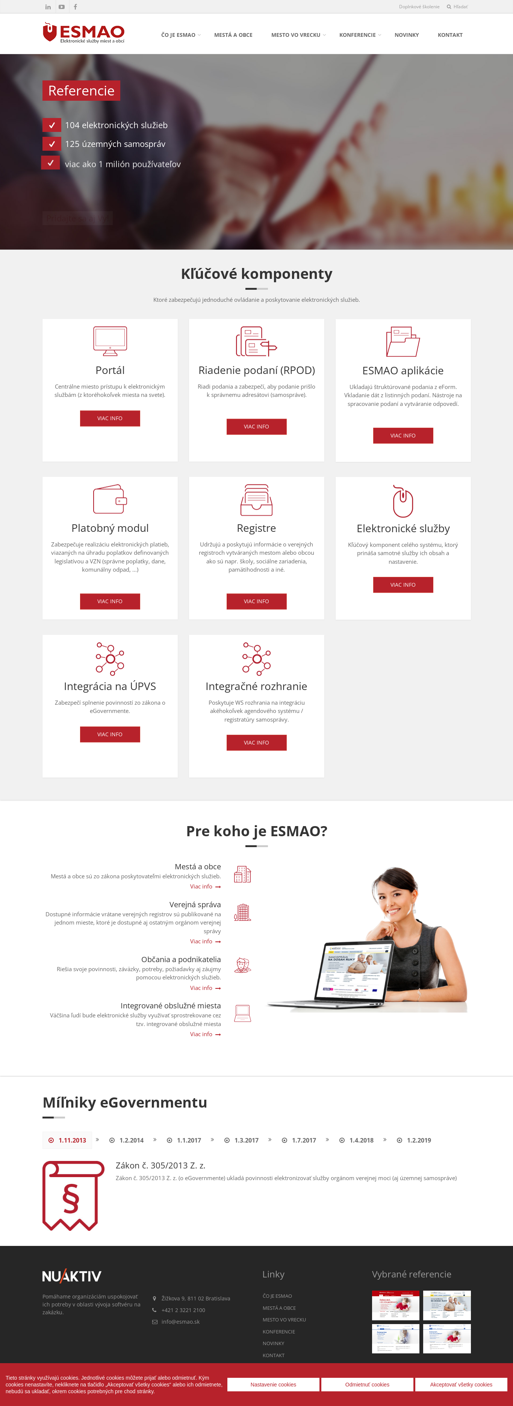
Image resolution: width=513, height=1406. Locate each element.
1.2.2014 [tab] (126, 1140)
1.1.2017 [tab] (184, 1140)
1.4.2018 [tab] (356, 1140)
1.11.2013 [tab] (67, 1140)
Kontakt (450, 34)
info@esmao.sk (181, 1321)
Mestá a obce (233, 34)
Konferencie (357, 34)
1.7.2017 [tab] (299, 1140)
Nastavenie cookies (273, 1385)
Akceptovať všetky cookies (461, 1385)
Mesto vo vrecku (296, 34)
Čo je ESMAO (178, 34)
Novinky (407, 34)
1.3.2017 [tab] (241, 1140)
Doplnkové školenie (419, 6)
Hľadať (457, 6)
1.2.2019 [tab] (414, 1140)
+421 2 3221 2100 (183, 1310)
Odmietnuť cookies (367, 1385)
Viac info (110, 424)
